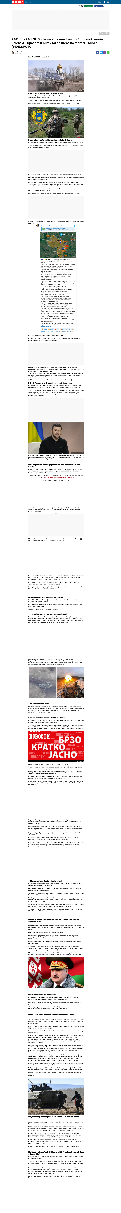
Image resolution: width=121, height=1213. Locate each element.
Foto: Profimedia (80, 137)
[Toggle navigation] (108, 2)
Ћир (108, 6)
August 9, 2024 (65, 480)
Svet (27, 6)
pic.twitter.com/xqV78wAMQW (65, 477)
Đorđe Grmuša (18, 52)
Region (31, 6)
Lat (105, 6)
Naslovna (28, 2)
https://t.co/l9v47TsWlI (49, 477)
